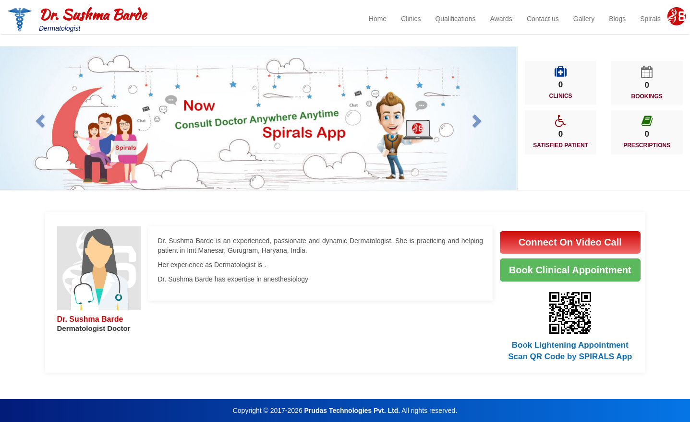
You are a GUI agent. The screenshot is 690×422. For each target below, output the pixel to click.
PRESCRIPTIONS (646, 145)
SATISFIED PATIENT (560, 145)
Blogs (617, 19)
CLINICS (560, 96)
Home (378, 19)
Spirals (650, 19)
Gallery (583, 19)
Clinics (411, 19)
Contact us (543, 19)
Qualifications (455, 19)
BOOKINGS (647, 96)
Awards (501, 19)
